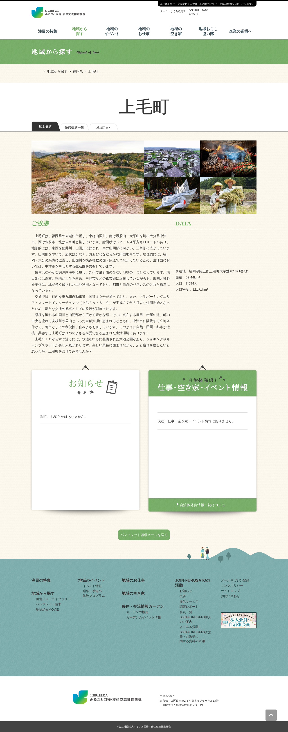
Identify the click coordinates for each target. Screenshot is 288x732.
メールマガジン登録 (235, 580)
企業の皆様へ (240, 31)
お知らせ (186, 591)
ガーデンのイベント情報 (143, 617)
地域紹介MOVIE (47, 609)
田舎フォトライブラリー (53, 599)
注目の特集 (47, 31)
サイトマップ (230, 591)
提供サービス (189, 601)
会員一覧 (186, 612)
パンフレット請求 (48, 604)
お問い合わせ (230, 596)
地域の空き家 (176, 31)
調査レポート (189, 606)
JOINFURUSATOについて (198, 12)
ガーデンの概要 (137, 612)
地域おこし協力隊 (208, 31)
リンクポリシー (232, 585)
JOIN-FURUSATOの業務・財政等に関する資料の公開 (195, 636)
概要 (183, 596)
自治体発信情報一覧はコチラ (202, 505)
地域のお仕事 (144, 31)
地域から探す (79, 31)
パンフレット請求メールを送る (144, 535)
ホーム (164, 11)
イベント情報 (92, 586)
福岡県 (78, 71)
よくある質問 (178, 11)
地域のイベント (111, 31)
